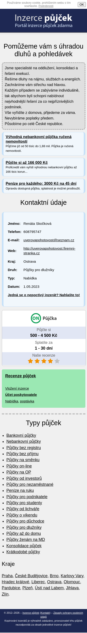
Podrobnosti (46, 6)
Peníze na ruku (20, 490)
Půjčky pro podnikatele (27, 496)
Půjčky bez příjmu (22, 453)
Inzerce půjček (31, 612)
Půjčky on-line (19, 466)
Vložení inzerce (17, 388)
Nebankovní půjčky (23, 441)
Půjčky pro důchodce (25, 521)
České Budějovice (31, 575)
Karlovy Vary (72, 575)
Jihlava (72, 588)
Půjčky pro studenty (24, 502)
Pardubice (11, 588)
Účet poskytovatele (21, 395)
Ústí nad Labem (49, 588)
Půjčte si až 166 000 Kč (27, 162)
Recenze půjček (20, 376)
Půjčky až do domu (23, 533)
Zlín (5, 594)
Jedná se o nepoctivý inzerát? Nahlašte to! (44, 295)
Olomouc (72, 582)
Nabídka (11, 401)
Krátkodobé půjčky (23, 552)
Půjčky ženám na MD (25, 539)
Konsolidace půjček (24, 546)
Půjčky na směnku (23, 459)
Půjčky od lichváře (22, 509)
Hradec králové (15, 582)
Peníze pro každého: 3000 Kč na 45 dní (41, 183)
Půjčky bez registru (23, 447)
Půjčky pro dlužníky (24, 527)
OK (82, 4)
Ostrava (54, 582)
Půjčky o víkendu (21, 515)
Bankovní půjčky (21, 435)
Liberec (38, 582)
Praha (7, 575)
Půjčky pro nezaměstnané (29, 484)
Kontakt (45, 612)
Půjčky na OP (18, 472)
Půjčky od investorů (24, 478)
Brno (54, 575)
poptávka (27, 401)
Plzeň (28, 588)
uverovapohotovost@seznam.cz (48, 240)
